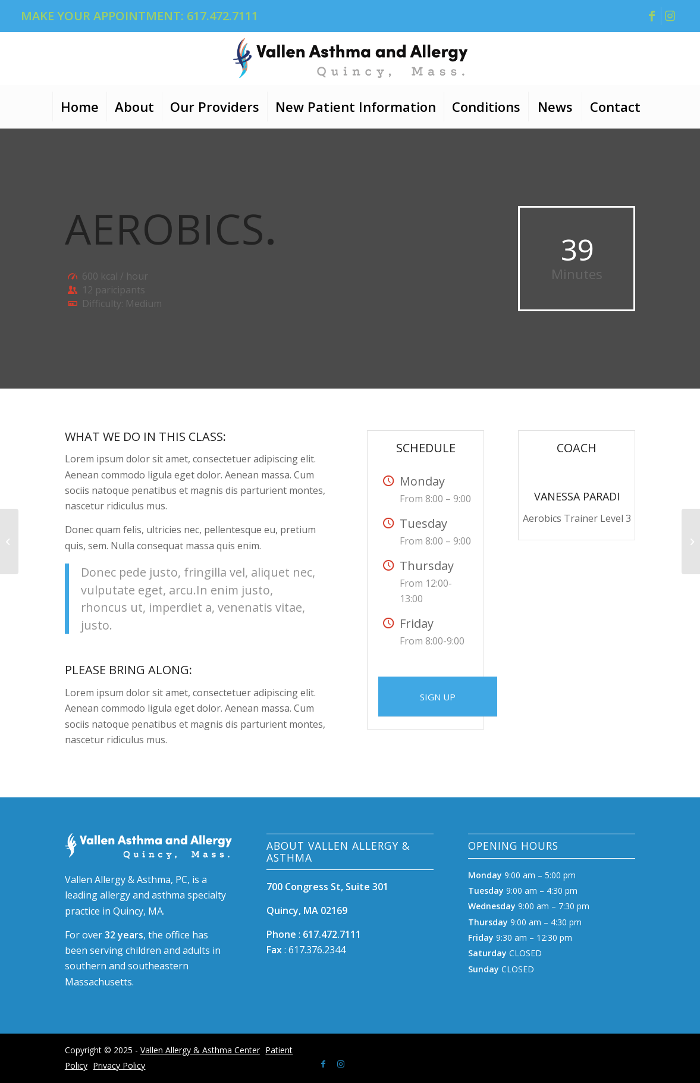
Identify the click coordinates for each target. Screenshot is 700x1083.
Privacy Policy (119, 1065)
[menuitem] (79, 106)
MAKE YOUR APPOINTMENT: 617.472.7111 (139, 16)
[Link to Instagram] (670, 16)
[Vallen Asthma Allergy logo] (350, 57)
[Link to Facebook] (652, 16)
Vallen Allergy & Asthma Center (200, 1050)
